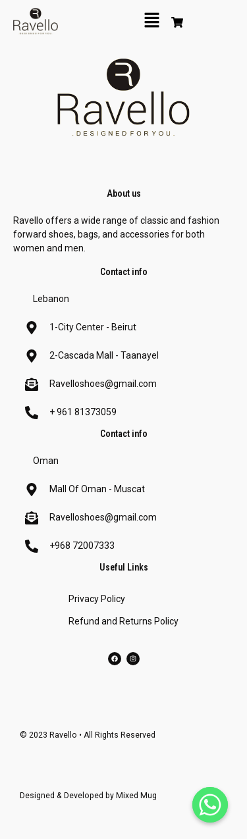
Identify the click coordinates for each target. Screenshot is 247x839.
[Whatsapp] (210, 805)
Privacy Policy (97, 599)
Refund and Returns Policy (123, 621)
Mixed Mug (136, 795)
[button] (152, 21)
